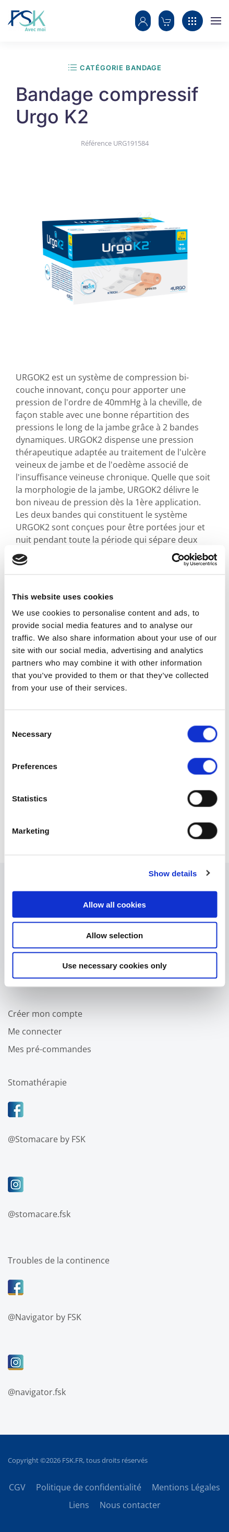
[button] (143, 20)
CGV (17, 1487)
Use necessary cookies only (114, 965)
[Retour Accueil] (26, 21)
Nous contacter (130, 1505)
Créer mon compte (43, 1013)
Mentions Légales (186, 1487)
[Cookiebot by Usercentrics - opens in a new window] (171, 560)
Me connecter (33, 1031)
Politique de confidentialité (88, 1487)
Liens (79, 1505)
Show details (173, 873)
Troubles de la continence (56, 1260)
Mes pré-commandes (47, 1049)
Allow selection (114, 934)
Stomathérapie (35, 1082)
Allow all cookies (114, 904)
